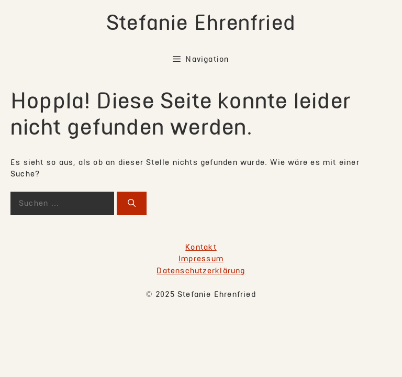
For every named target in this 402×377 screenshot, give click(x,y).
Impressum (201, 258)
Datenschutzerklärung (201, 270)
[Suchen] (132, 203)
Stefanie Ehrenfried (201, 22)
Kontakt (200, 247)
